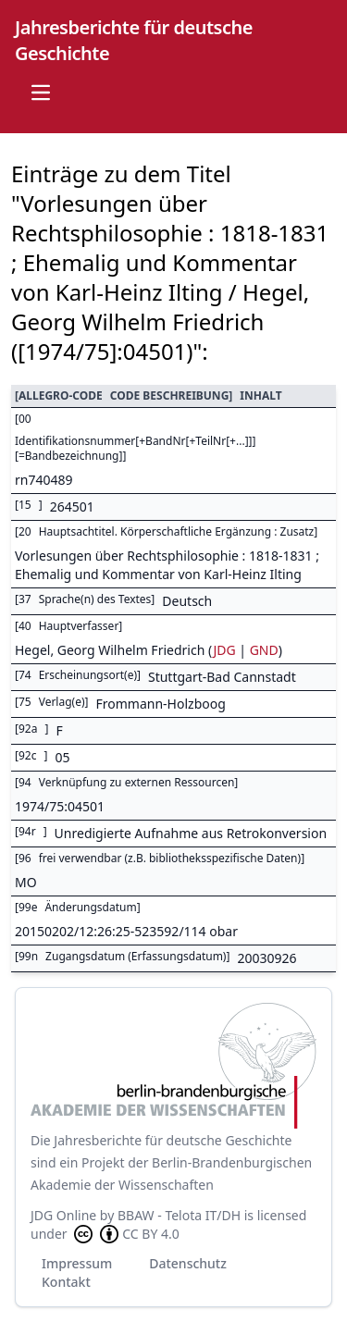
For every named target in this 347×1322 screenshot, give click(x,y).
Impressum (77, 1263)
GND (264, 650)
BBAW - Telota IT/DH (179, 1215)
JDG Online (63, 1215)
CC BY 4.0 (125, 1234)
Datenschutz (188, 1263)
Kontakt (66, 1282)
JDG (224, 650)
